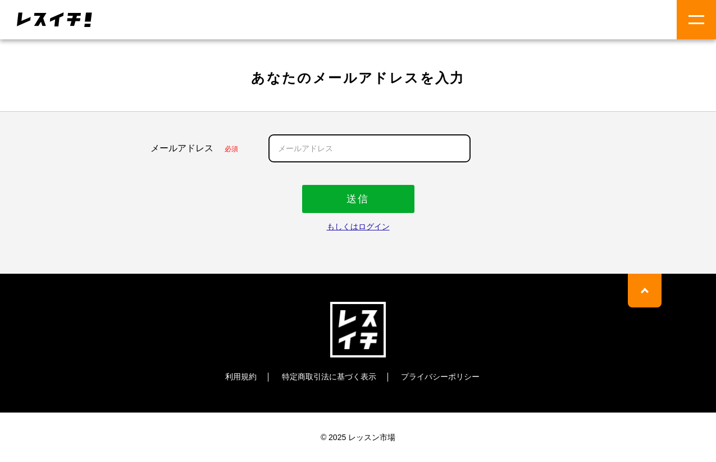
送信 (358, 199)
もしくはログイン (358, 226)
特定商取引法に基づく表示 (329, 376)
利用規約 (241, 376)
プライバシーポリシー (440, 376)
